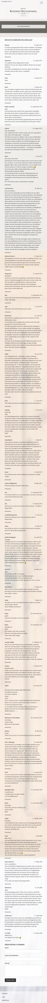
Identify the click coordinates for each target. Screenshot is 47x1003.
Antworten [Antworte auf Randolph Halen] (8, 799)
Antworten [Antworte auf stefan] (8, 714)
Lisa (6, 492)
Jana (6, 306)
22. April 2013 (38, 472)
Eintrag (7, 963)
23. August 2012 (37, 503)
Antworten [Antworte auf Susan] (8, 479)
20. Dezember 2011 (36, 625)
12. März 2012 (38, 587)
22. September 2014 (36, 106)
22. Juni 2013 (38, 315)
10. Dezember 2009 (36, 790)
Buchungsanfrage (23, 26)
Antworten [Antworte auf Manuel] (8, 57)
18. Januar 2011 (37, 685)
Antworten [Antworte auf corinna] (8, 682)
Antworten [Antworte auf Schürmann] (8, 929)
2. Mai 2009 (39, 836)
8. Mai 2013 (39, 440)
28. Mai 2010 (38, 731)
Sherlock (7, 569)
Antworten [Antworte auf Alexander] (8, 74)
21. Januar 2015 (37, 60)
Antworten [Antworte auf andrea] (8, 152)
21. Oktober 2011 (37, 642)
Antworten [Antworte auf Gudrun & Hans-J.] (8, 270)
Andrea (7, 731)
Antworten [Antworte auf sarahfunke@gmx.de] (8, 522)
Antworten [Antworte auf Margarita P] (8, 291)
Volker (7, 818)
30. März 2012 (38, 569)
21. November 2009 (36, 803)
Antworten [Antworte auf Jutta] (8, 858)
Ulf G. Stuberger (10, 742)
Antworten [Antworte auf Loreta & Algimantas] (8, 489)
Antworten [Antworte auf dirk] (8, 303)
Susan (6, 472)
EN (2, 1)
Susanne (7, 410)
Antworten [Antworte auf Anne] (8, 83)
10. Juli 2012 (38, 515)
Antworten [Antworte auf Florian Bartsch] (8, 884)
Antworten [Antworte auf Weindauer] (8, 912)
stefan (6, 685)
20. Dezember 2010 (36, 718)
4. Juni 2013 (38, 410)
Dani (6, 401)
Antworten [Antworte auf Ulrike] (8, 397)
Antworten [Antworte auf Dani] (8, 406)
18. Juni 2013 (38, 354)
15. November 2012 (36, 492)
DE (5, 1)
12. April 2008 (38, 915)
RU (11, 1)
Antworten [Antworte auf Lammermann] (8, 252)
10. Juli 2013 (38, 306)
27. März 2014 (38, 256)
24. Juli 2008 (38, 887)
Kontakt (5, 993)
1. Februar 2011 (37, 666)
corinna (7, 666)
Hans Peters (8, 587)
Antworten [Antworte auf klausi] (8, 621)
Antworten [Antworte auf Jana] (8, 312)
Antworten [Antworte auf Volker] (8, 832)
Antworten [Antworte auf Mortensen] (8, 350)
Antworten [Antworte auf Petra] (8, 185)
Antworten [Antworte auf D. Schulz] (8, 940)
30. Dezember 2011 (36, 613)
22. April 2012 (38, 537)
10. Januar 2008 (37, 933)
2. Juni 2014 (38, 156)
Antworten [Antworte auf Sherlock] (8, 583)
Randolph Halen (9, 790)
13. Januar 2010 (37, 772)
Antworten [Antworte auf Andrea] (8, 738)
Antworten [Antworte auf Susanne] (8, 436)
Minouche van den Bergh (12, 718)
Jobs (3, 997)
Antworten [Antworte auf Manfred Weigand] (8, 566)
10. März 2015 (38, 45)
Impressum (5, 1000)
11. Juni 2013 (38, 401)
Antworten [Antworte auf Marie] (8, 638)
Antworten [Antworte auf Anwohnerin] (8, 468)
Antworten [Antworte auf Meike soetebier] (8, 125)
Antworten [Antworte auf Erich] (8, 786)
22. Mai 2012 (38, 526)
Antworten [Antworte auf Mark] (8, 103)
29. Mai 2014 (38, 188)
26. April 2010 (38, 742)
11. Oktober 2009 (37, 818)
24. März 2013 (38, 483)
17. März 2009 (38, 862)
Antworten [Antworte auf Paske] (8, 610)
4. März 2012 (38, 600)
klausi (6, 613)
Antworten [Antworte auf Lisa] (8, 500)
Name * (7, 948)
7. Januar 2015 (38, 78)
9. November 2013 (36, 295)
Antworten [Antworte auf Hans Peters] (8, 596)
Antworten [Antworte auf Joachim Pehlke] (8, 662)
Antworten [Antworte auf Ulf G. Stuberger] (8, 768)
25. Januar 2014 (37, 273)
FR (8, 1)
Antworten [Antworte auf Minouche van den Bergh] (8, 727)
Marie (6, 625)
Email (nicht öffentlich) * (12, 955)
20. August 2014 (37, 128)
